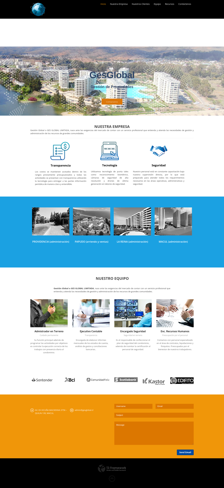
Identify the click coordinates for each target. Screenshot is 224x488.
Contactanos (112, 101)
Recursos (169, 4)
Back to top (112, 479)
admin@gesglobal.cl (84, 410)
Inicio (101, 4)
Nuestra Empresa (117, 4)
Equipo (156, 4)
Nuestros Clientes (139, 4)
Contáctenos (185, 4)
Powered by (112, 468)
